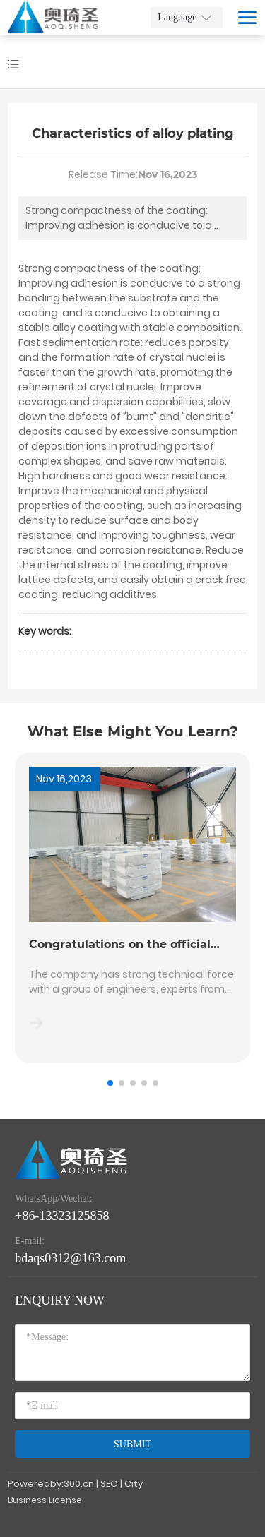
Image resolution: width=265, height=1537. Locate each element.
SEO (109, 1483)
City (133, 1483)
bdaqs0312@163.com (70, 1258)
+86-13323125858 (62, 1216)
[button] (110, 1083)
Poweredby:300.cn (51, 1483)
